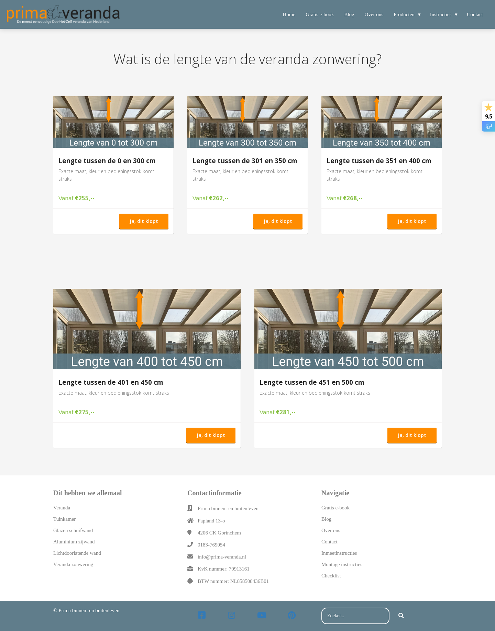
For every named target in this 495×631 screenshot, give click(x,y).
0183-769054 (211, 545)
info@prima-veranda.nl (222, 557)
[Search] (401, 616)
